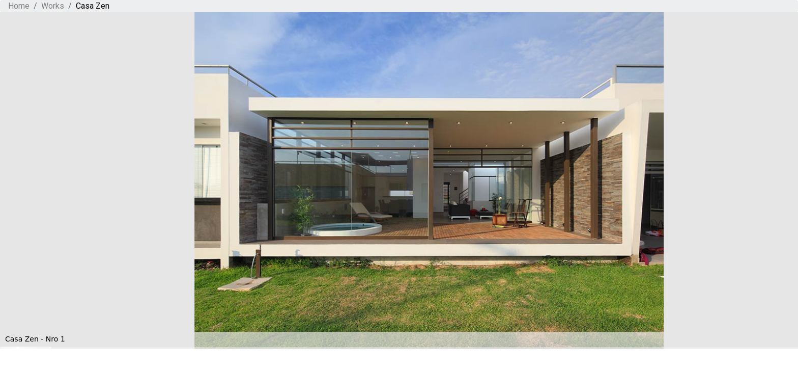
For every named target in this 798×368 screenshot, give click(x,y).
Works (52, 6)
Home (19, 6)
